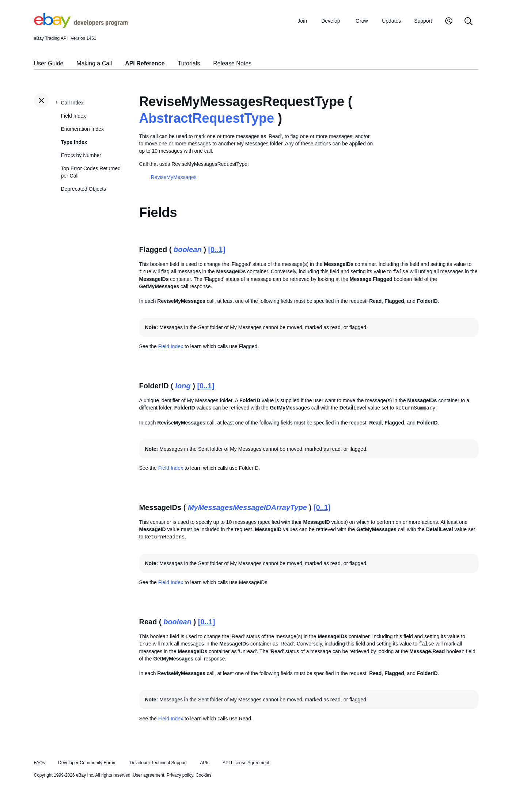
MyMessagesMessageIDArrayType (247, 507)
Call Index (72, 103)
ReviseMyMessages (174, 177)
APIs (204, 762)
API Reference (145, 63)
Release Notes (232, 63)
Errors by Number (81, 155)
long (182, 386)
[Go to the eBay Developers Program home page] (81, 26)
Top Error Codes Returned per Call (91, 172)
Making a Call (94, 63)
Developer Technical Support (158, 762)
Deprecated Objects (83, 189)
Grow (362, 21)
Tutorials (189, 63)
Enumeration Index (82, 129)
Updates (391, 21)
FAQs (39, 762)
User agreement (148, 775)
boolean (188, 249)
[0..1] (216, 249)
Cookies (203, 775)
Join (302, 21)
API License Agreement (246, 762)
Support (423, 21)
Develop (330, 21)
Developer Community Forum (87, 762)
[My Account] (449, 21)
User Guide (49, 63)
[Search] (468, 21)
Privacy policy (180, 775)
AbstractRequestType (206, 118)
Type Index (74, 142)
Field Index (73, 116)
